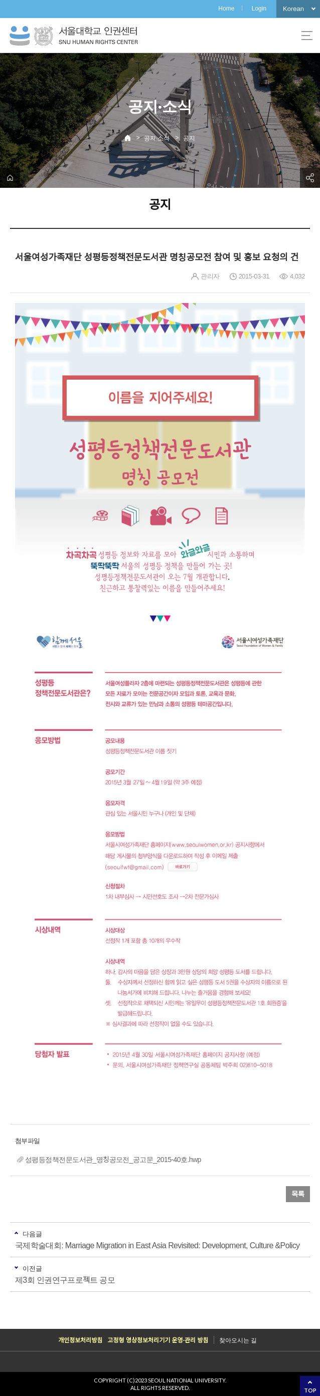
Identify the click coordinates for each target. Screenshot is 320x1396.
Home (226, 8)
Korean (293, 9)
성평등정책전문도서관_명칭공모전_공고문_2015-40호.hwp (113, 1160)
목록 (297, 1194)
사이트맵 (306, 35)
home (10, 178)
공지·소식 (157, 138)
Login (259, 8)
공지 (189, 138)
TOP (310, 1390)
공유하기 (310, 178)
